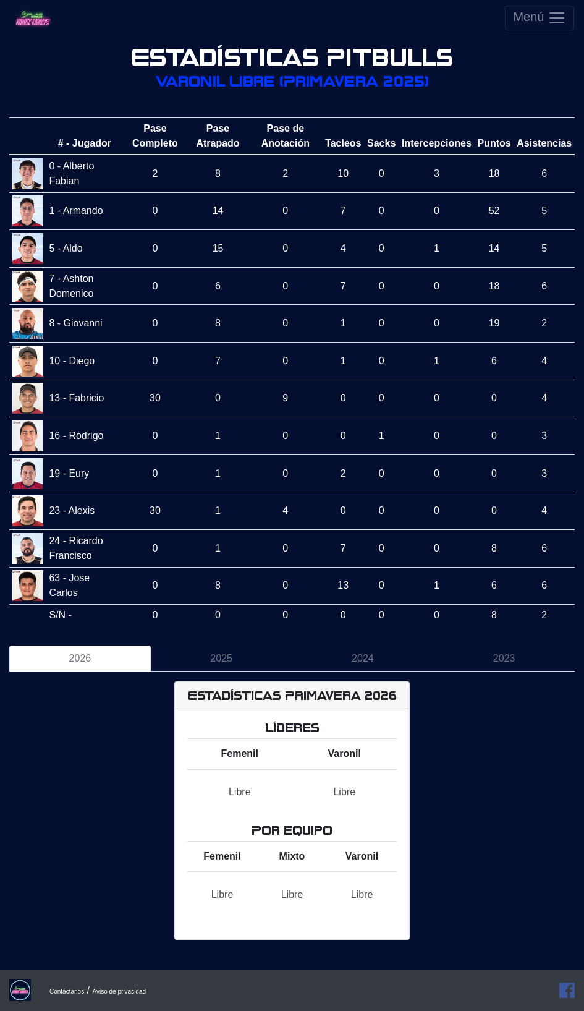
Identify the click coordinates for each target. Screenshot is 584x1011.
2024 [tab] (363, 658)
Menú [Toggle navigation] (539, 18)
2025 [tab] (221, 658)
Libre (240, 792)
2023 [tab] (504, 658)
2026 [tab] (80, 658)
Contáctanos (66, 991)
